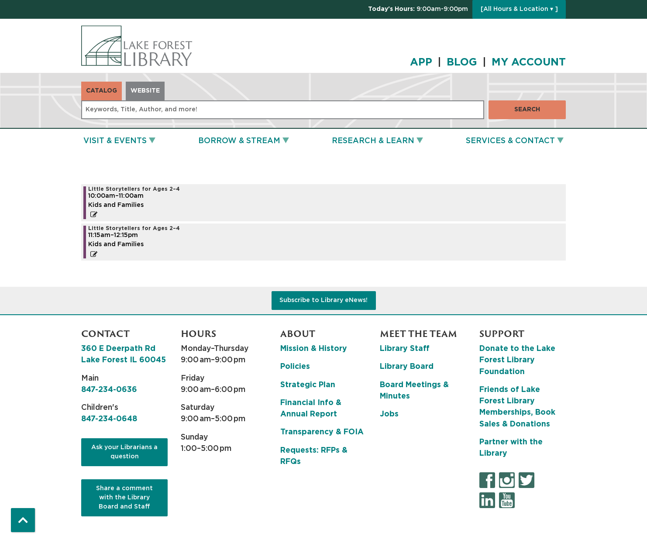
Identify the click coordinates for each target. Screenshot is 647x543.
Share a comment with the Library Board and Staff (124, 497)
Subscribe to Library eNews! (323, 300)
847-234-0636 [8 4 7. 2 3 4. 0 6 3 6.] (109, 390)
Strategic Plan (307, 385)
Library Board (407, 367)
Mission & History (313, 349)
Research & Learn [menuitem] (373, 141)
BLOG (462, 62)
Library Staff (405, 349)
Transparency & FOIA (322, 432)
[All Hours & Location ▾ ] (519, 9)
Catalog (101, 91)
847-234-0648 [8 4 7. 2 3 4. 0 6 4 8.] (109, 419)
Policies (295, 367)
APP (421, 62)
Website (145, 91)
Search (527, 110)
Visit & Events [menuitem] (115, 141)
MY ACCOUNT (529, 62)
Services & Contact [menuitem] (510, 141)
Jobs (389, 414)
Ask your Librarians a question (124, 452)
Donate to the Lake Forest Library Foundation (517, 360)
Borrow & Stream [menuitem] (239, 141)
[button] (418, 9)
